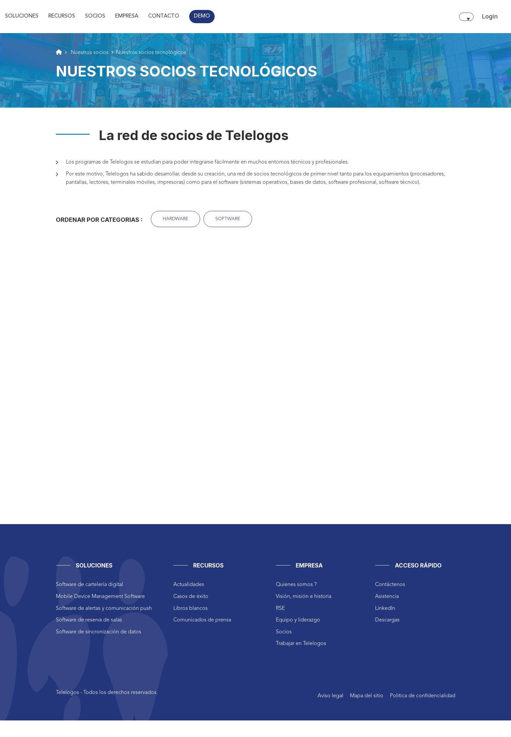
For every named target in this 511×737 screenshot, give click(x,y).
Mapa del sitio (366, 696)
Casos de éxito (190, 596)
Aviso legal (330, 696)
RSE (280, 608)
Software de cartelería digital (89, 584)
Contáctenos (390, 584)
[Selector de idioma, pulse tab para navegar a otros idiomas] (466, 17)
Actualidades (188, 584)
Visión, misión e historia (303, 596)
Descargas (387, 620)
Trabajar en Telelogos (301, 643)
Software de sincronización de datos (98, 632)
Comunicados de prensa (202, 620)
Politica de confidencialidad (422, 696)
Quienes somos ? (296, 584)
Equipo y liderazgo (298, 620)
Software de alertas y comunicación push (104, 608)
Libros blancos (190, 608)
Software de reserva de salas (89, 620)
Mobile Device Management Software (100, 596)
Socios (284, 632)
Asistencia (387, 596)
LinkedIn (385, 608)
